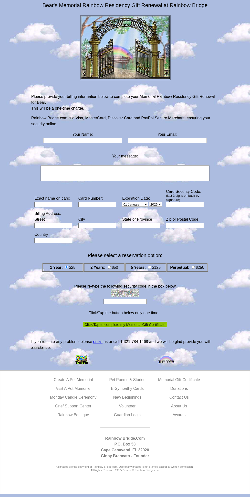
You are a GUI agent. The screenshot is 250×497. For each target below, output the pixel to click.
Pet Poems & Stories (127, 383)
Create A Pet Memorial (73, 383)
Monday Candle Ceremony (73, 400)
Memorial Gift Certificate (179, 383)
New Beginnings (127, 400)
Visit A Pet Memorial (73, 391)
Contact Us (179, 400)
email (97, 344)
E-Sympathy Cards (127, 391)
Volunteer (127, 409)
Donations (179, 391)
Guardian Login (127, 418)
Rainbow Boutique (73, 418)
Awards (179, 418)
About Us (179, 409)
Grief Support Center (73, 409)
